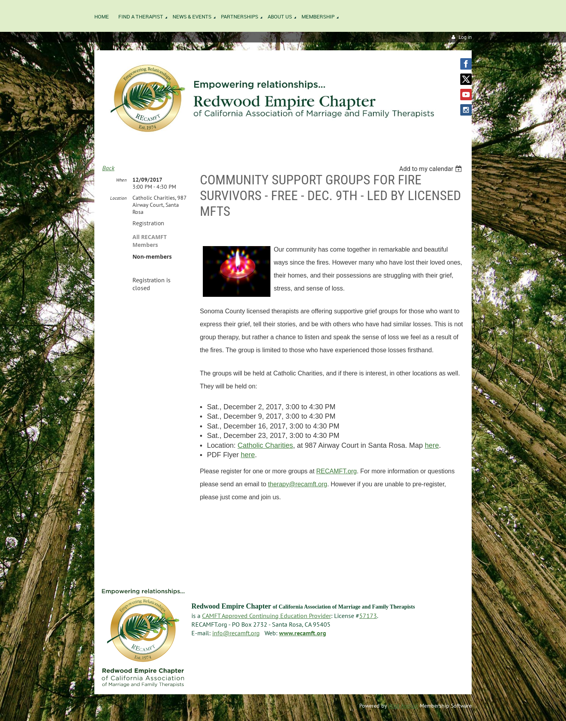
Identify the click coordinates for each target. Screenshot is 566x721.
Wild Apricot (403, 705)
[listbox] (431, 169)
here (432, 445)
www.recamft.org (302, 633)
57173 (368, 616)
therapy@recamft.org (297, 484)
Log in (465, 37)
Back (108, 168)
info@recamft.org (236, 633)
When (121, 180)
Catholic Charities (265, 445)
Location (118, 198)
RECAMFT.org (336, 471)
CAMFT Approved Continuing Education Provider (266, 616)
